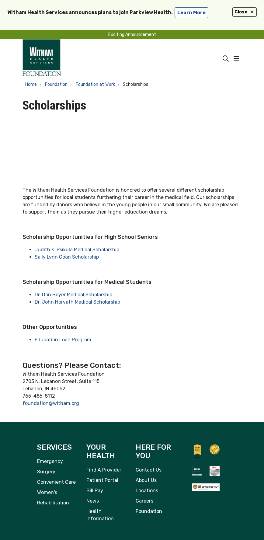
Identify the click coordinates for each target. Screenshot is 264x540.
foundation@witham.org (51, 403)
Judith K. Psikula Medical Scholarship (77, 250)
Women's (47, 492)
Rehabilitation (53, 503)
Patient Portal (102, 480)
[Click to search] (226, 59)
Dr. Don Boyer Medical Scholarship (73, 295)
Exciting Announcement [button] (132, 34)
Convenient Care (56, 482)
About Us (146, 480)
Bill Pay (94, 490)
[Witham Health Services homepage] (42, 58)
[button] (237, 59)
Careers (144, 501)
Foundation (149, 511)
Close (244, 12)
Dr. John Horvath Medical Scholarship (77, 302)
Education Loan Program (63, 340)
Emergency (50, 461)
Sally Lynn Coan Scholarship (67, 257)
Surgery (46, 472)
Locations (147, 490)
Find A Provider (103, 470)
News (92, 501)
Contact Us (149, 470)
